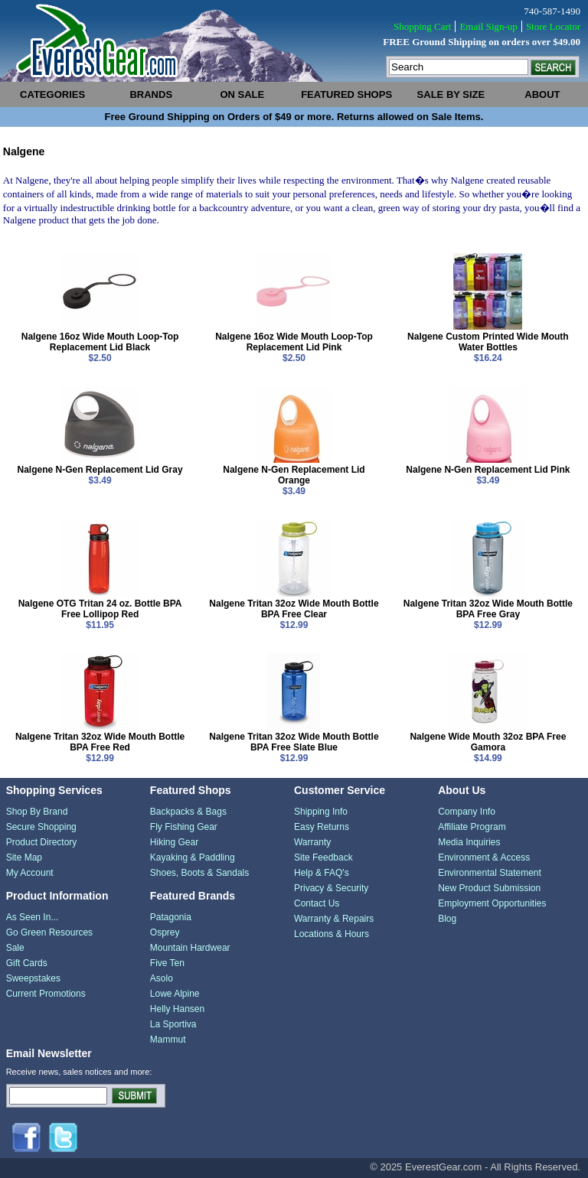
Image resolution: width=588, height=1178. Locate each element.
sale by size (451, 94)
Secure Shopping (41, 827)
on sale (242, 94)
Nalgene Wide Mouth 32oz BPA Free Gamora (488, 742)
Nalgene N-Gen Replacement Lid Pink (488, 469)
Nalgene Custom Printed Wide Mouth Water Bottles (488, 342)
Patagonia (170, 917)
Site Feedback (323, 857)
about (542, 94)
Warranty (312, 842)
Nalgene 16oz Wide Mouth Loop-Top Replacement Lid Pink (294, 342)
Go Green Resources (49, 932)
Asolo (161, 978)
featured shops (346, 94)
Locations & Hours (331, 934)
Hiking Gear (174, 842)
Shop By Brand (37, 811)
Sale (15, 947)
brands (150, 94)
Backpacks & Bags (188, 811)
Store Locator (553, 26)
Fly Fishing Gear (183, 827)
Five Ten (167, 963)
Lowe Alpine (175, 993)
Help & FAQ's (321, 872)
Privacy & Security (331, 888)
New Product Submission (489, 888)
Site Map (24, 857)
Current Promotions (46, 993)
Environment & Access (484, 857)
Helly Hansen (177, 1009)
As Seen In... (32, 917)
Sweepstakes (33, 978)
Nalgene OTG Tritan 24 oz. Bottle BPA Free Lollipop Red (100, 609)
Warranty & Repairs (334, 918)
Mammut (168, 1039)
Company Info (466, 811)
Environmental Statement (489, 872)
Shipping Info (321, 811)
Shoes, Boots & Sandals (199, 872)
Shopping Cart (422, 26)
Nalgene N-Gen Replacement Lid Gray (100, 469)
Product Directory (41, 842)
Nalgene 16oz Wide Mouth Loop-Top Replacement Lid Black (100, 342)
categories (52, 94)
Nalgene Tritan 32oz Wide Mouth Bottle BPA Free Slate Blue (293, 742)
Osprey (165, 932)
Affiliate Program (471, 827)
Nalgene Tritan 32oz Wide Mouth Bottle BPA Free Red (100, 742)
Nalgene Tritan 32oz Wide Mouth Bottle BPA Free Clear (293, 609)
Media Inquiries (469, 842)
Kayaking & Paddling (192, 857)
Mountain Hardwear (190, 947)
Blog (447, 918)
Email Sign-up (488, 26)
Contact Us (316, 903)
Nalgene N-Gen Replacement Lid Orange (293, 475)
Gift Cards (26, 963)
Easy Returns (321, 827)
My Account (30, 872)
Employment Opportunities (492, 903)
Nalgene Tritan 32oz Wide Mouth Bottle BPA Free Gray (488, 609)
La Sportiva (173, 1024)
